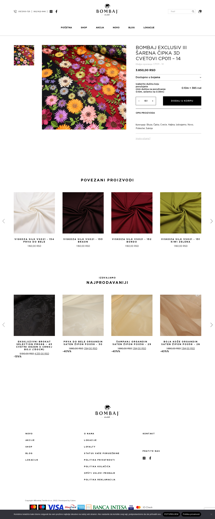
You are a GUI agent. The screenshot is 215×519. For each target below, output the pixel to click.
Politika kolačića (97, 466)
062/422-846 (39, 11)
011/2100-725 (24, 11)
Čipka (156, 125)
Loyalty (89, 447)
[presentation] (3, 221)
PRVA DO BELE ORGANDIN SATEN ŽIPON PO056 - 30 (83, 343)
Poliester (140, 128)
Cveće (163, 125)
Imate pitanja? (143, 139)
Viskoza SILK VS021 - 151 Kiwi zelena (180, 240)
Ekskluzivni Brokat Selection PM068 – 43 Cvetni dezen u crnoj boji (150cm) (34, 346)
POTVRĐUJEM (171, 514)
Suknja (149, 128)
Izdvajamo (181, 125)
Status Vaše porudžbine (102, 453)
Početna (66, 28)
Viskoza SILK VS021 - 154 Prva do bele (34, 240)
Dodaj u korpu (182, 101)
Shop (84, 28)
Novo (116, 28)
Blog (131, 28)
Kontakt (149, 434)
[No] (211, 514)
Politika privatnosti (99, 460)
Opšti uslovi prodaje (99, 473)
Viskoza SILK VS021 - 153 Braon (83, 240)
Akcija (100, 28)
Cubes (73, 500)
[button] (106, 263)
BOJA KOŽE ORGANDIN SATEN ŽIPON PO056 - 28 (180, 343)
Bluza (149, 125)
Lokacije (148, 28)
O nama (89, 434)
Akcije (30, 440)
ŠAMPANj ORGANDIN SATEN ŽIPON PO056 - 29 (132, 343)
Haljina (171, 125)
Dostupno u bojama (168, 77)
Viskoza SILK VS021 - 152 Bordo (132, 240)
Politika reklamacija (99, 480)
